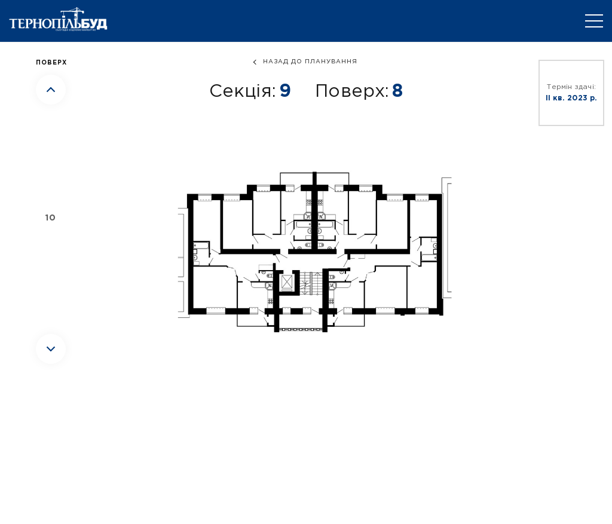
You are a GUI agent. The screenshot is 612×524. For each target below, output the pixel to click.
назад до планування (310, 62)
